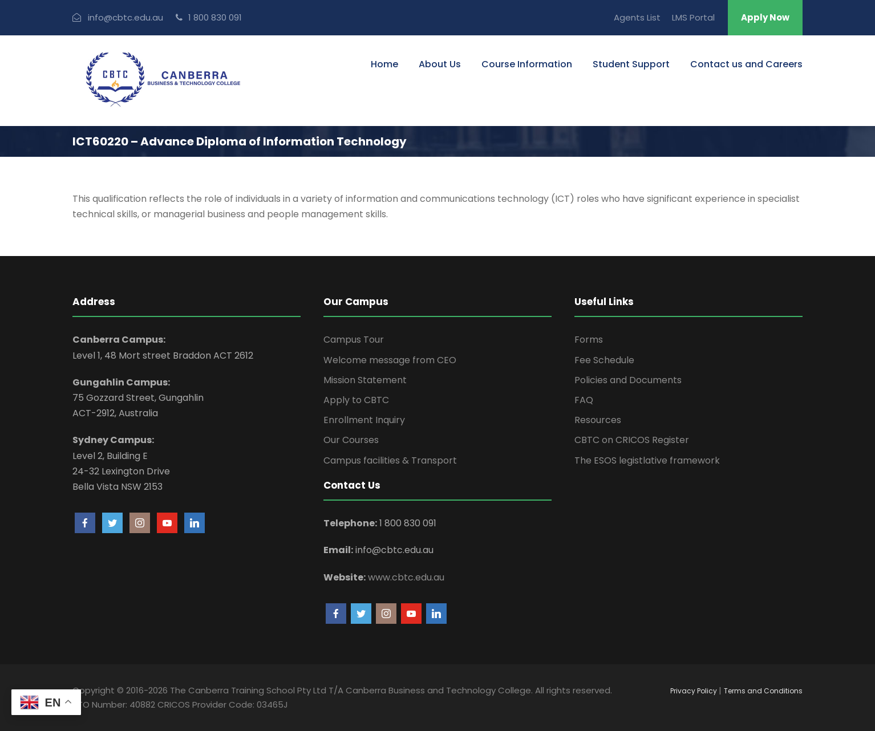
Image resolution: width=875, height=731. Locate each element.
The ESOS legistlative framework (647, 460)
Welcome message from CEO (389, 360)
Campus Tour (353, 339)
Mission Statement (365, 380)
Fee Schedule (604, 360)
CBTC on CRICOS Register (631, 439)
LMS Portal (693, 17)
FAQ (583, 400)
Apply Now (765, 17)
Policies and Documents (628, 380)
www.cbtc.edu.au (406, 577)
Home (384, 64)
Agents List (637, 17)
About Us (440, 64)
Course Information (526, 64)
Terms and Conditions (763, 691)
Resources (597, 420)
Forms (588, 339)
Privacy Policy (694, 691)
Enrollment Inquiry (364, 420)
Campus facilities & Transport (390, 460)
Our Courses (351, 439)
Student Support (631, 64)
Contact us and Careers (746, 64)
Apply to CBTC (356, 400)
